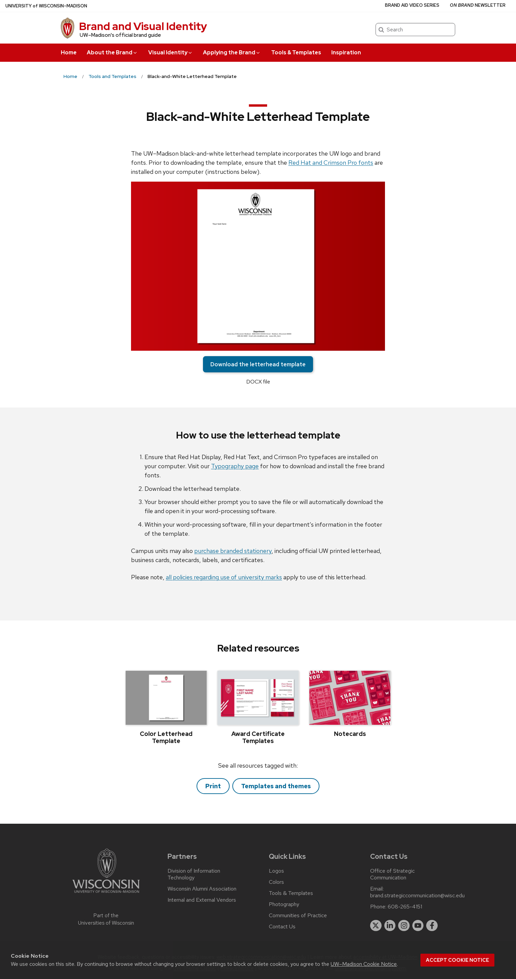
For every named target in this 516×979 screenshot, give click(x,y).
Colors (276, 882)
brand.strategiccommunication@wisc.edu (417, 895)
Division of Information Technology (193, 874)
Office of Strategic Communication (392, 874)
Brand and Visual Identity (143, 26)
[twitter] (376, 925)
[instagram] (404, 925)
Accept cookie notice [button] (457, 960)
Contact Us (282, 926)
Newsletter (478, 5)
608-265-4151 (405, 906)
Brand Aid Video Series (412, 5)
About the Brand (112, 52)
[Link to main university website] (106, 894)
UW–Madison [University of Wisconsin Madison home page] (46, 6)
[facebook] (432, 925)
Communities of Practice (298, 915)
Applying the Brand (232, 52)
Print (213, 786)
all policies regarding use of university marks (224, 577)
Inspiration (346, 52)
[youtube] (418, 925)
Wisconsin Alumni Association (201, 888)
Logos (276, 871)
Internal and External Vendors (201, 900)
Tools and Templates (112, 76)
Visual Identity (170, 52)
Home (69, 52)
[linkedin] (390, 925)
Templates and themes (276, 786)
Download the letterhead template (258, 364)
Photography (284, 904)
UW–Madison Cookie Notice (364, 964)
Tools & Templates (296, 52)
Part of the (106, 919)
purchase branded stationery (233, 551)
